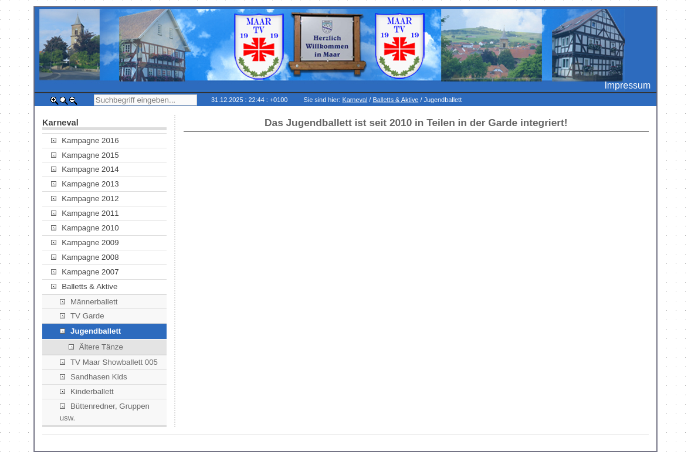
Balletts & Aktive (395, 99)
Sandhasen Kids (93, 376)
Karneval (354, 99)
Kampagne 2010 (85, 227)
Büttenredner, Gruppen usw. (105, 412)
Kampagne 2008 (85, 257)
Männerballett (89, 301)
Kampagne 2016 (85, 140)
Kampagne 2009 (85, 242)
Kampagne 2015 (85, 155)
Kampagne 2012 (85, 198)
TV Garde (82, 315)
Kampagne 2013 (85, 183)
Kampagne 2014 (85, 169)
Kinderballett (87, 391)
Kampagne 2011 (85, 213)
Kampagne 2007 (85, 271)
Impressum (627, 85)
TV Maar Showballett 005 (109, 362)
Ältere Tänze (96, 346)
